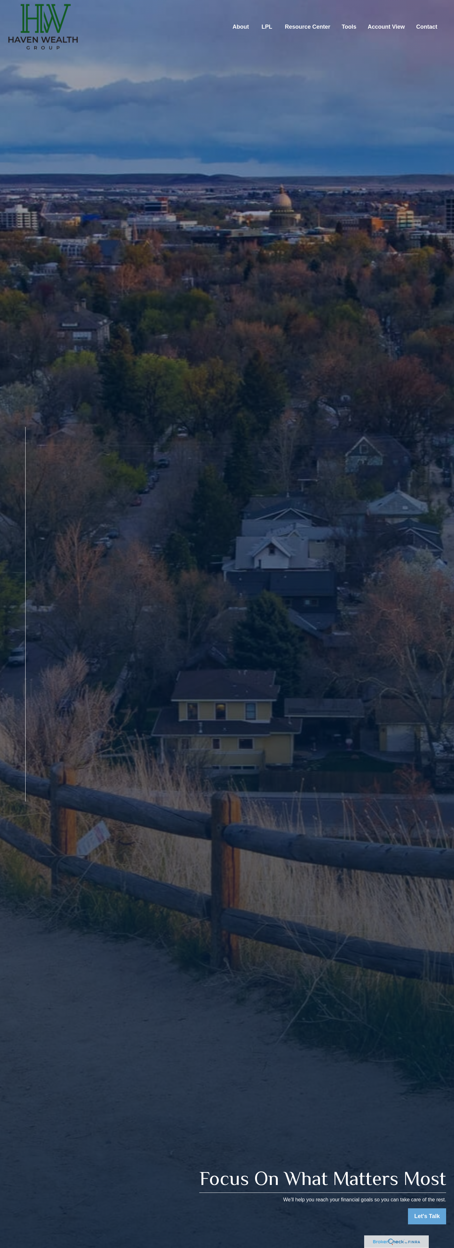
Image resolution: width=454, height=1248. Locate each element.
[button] (241, 27)
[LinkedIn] (13, 817)
